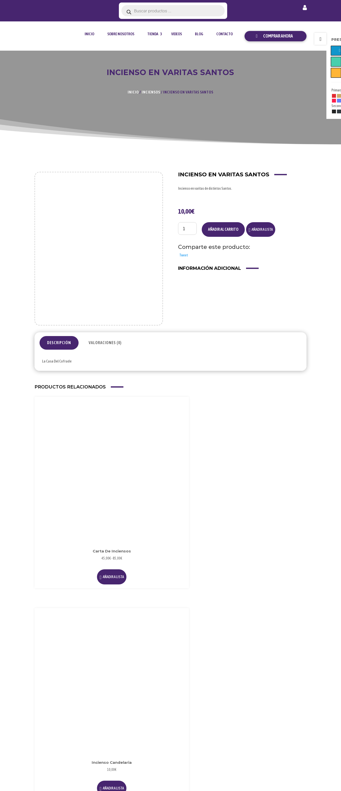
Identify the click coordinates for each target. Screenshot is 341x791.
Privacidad (233, 706)
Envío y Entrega (284, 714)
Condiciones (235, 722)
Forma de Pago (283, 706)
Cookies (231, 714)
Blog (199, 34)
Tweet (183, 255)
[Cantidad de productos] (187, 228)
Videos (176, 34)
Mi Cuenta (280, 698)
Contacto (224, 34)
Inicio (89, 34)
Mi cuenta (305, 8)
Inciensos (151, 92)
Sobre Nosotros (120, 34)
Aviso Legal (234, 698)
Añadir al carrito (223, 229)
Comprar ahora (278, 36)
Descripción (59, 342)
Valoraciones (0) (105, 342)
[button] (260, 229)
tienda (152, 34)
